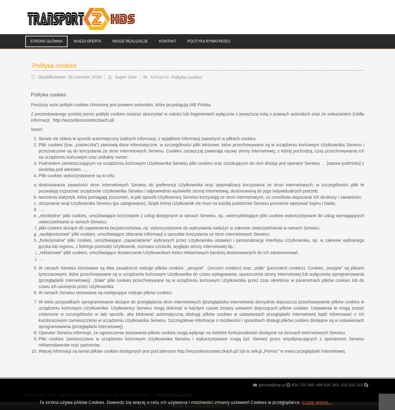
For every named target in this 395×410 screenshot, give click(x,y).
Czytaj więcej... (317, 402)
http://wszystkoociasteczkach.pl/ (207, 351)
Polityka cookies (54, 65)
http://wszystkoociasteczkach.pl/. (84, 120)
